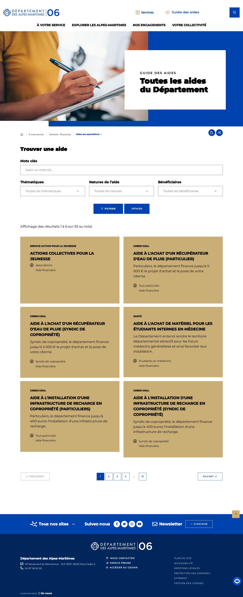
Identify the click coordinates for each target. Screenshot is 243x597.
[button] (237, 581)
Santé (137, 316)
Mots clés (28, 161)
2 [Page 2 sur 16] (109, 476)
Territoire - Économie (60, 134)
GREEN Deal (141, 246)
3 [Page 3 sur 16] (117, 476)
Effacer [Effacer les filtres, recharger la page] (137, 208)
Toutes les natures (108, 191)
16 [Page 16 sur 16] (142, 476)
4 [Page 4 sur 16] (125, 476)
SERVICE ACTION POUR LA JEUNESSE (53, 246)
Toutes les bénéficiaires (180, 191)
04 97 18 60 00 (33, 568)
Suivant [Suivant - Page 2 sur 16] (210, 476)
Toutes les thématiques (43, 191)
